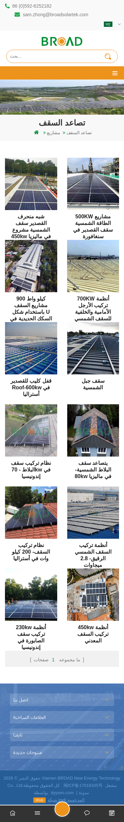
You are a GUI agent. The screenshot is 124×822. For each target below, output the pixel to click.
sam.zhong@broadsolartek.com (55, 14)
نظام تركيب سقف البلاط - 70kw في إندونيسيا (31, 466)
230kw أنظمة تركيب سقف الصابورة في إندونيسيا (31, 631)
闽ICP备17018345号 (83, 785)
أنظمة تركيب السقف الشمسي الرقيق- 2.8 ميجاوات (93, 548)
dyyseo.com (62, 792)
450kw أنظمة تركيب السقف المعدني (92, 631)
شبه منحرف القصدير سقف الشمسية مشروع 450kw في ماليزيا (31, 220)
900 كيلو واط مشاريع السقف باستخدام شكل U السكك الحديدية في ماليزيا (31, 302)
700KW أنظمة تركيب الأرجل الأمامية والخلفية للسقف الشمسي (92, 302)
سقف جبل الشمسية (93, 384)
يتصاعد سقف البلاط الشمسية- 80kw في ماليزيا (93, 466)
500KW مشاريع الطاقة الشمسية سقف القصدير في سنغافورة (93, 220)
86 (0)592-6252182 (32, 6)
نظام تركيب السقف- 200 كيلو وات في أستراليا (31, 548)
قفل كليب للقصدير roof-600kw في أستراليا (31, 384)
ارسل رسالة (69, 812)
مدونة (84, 792)
